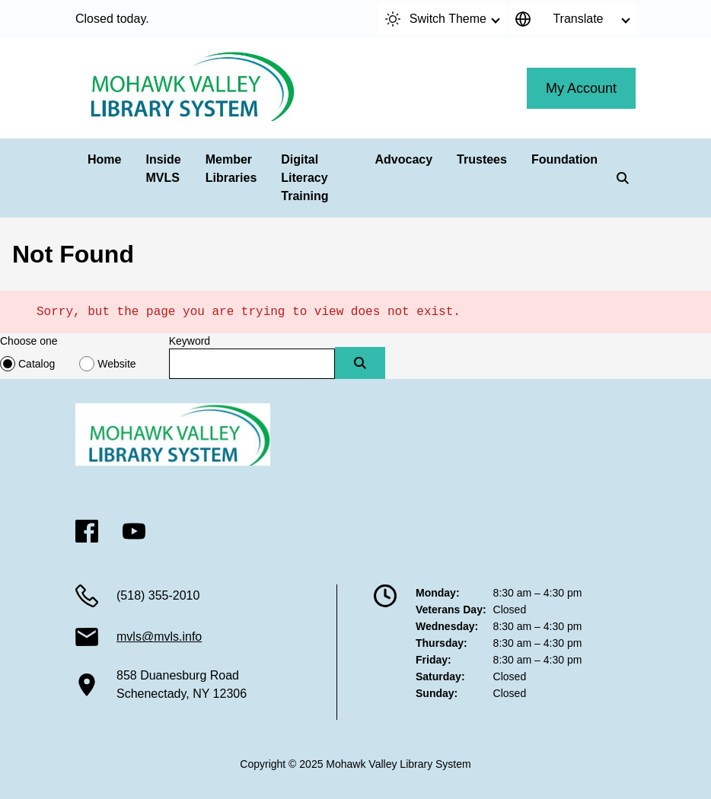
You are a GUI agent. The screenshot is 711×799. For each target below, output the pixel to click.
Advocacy (404, 159)
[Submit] (360, 363)
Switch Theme (435, 19)
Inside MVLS (162, 168)
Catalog (36, 364)
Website (116, 364)
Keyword (189, 341)
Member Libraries (231, 168)
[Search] (623, 178)
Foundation (564, 159)
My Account (581, 88)
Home (104, 159)
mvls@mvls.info (159, 636)
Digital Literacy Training (304, 177)
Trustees (482, 159)
